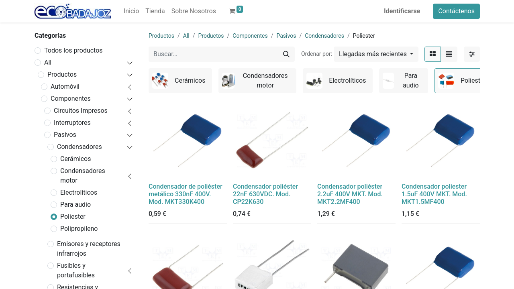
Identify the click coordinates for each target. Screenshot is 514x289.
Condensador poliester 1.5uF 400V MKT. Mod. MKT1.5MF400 (434, 194)
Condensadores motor (82, 175)
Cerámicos (75, 159)
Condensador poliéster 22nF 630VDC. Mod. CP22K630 (265, 194)
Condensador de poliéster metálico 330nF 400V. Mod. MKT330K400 (185, 194)
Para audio (75, 204)
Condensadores (79, 147)
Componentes (71, 98)
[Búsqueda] (286, 54)
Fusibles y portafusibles (76, 270)
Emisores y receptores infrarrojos (88, 248)
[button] (376, 54)
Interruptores (72, 122)
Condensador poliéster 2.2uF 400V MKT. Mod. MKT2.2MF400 (350, 194)
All (47, 62)
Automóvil (65, 86)
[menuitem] (131, 11)
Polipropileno (79, 228)
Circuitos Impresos (81, 110)
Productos (62, 74)
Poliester (73, 216)
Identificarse (402, 11)
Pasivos (65, 134)
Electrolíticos (78, 192)
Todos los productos (73, 50)
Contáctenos (456, 11)
